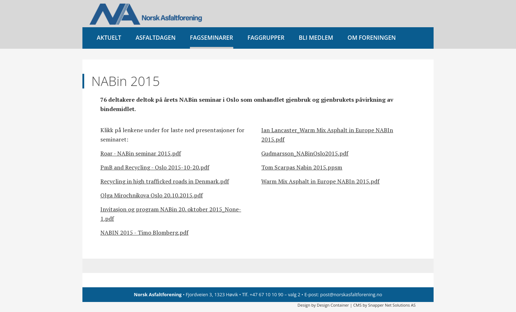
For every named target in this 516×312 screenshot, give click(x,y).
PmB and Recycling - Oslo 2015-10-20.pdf (154, 167)
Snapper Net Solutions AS (392, 305)
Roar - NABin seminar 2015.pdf (140, 153)
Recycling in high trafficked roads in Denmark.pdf (164, 181)
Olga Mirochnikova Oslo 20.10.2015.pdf (151, 195)
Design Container (333, 305)
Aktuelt (109, 38)
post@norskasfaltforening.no (351, 294)
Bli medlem (316, 38)
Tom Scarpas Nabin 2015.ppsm (301, 167)
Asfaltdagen (155, 38)
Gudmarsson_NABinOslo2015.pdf (304, 153)
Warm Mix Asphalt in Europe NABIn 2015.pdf (320, 181)
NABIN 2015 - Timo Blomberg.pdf (144, 232)
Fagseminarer (211, 38)
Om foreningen (372, 38)
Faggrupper (266, 38)
